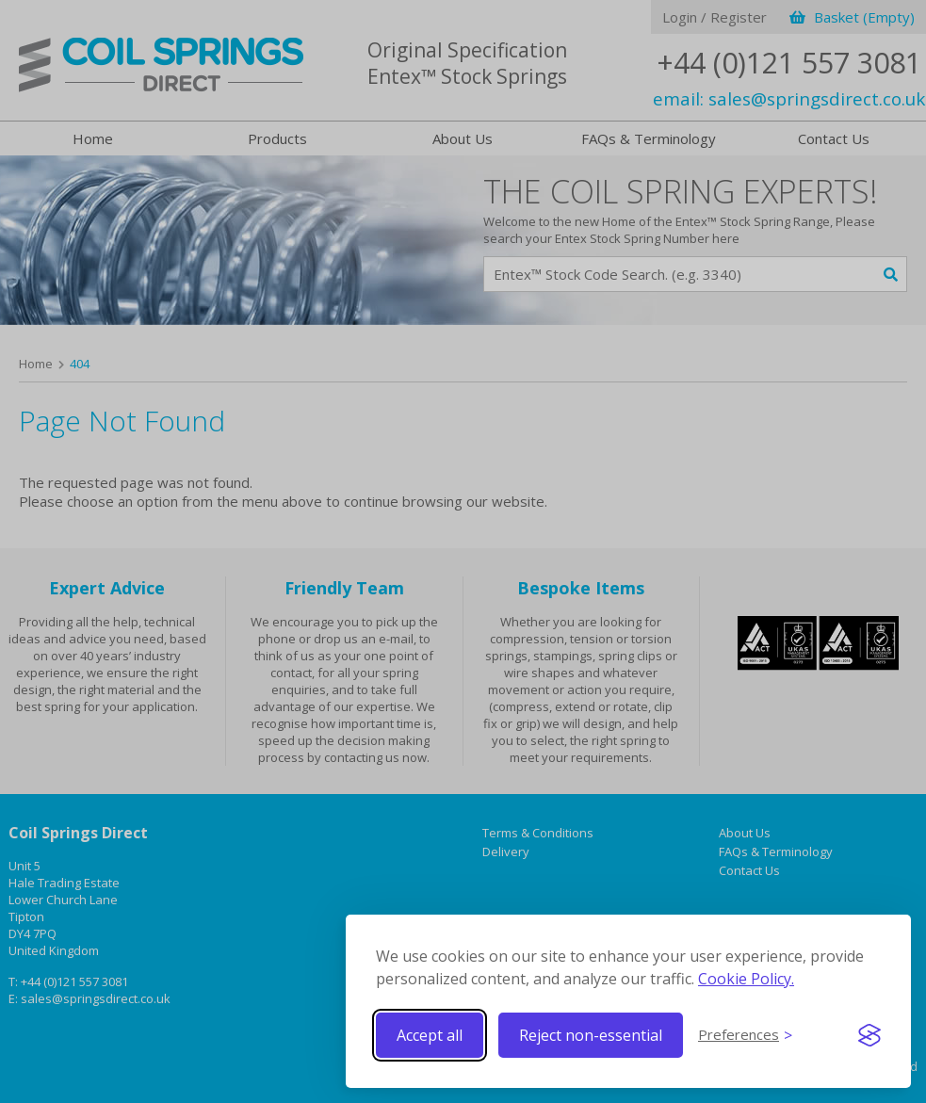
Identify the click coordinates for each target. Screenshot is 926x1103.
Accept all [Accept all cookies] (430, 1035)
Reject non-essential (590, 1035)
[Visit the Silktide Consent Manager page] (869, 1035)
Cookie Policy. (746, 978)
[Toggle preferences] (745, 1035)
